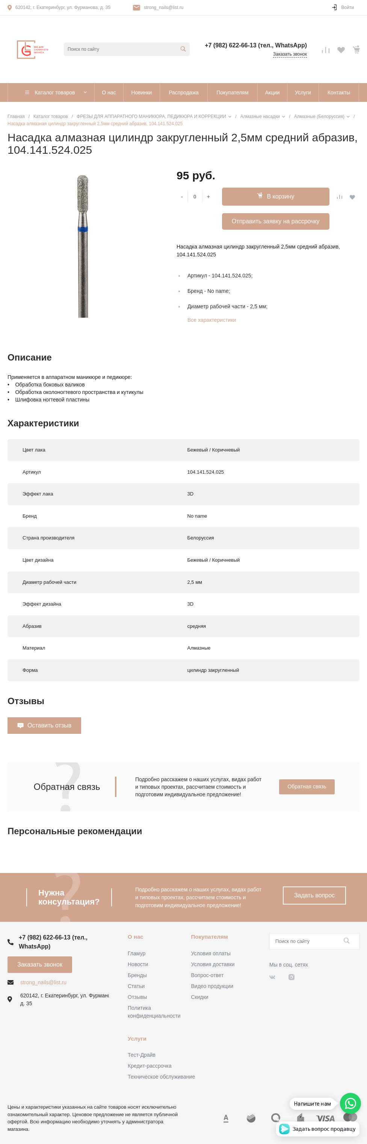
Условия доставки (213, 964)
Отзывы (137, 997)
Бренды (137, 975)
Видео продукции (212, 986)
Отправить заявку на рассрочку (276, 221)
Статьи (136, 986)
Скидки (199, 997)
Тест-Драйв (142, 1055)
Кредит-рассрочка (150, 1066)
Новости (138, 964)
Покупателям (209, 936)
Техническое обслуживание (161, 1077)
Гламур (136, 953)
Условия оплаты (211, 953)
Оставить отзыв (49, 725)
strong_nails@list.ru (164, 7)
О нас (135, 936)
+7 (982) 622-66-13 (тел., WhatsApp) (256, 45)
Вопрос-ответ (207, 975)
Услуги (137, 1038)
